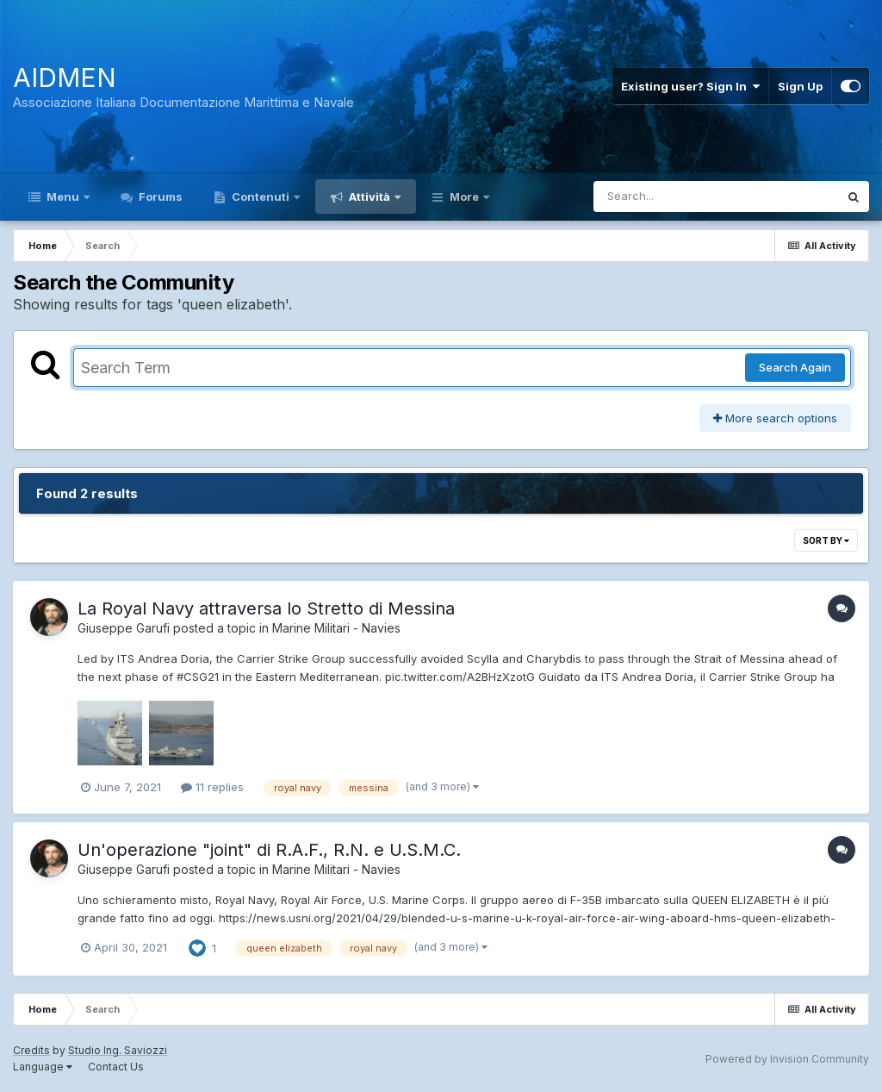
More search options (775, 418)
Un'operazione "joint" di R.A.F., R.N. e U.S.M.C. (269, 849)
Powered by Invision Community (787, 1058)
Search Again (795, 367)
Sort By (826, 540)
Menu (63, 196)
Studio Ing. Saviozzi (117, 1050)
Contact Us (116, 1066)
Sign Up (800, 86)
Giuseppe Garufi (124, 628)
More (464, 196)
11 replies (212, 787)
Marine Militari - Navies (336, 628)
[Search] (668, 196)
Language (42, 1066)
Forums (159, 196)
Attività (369, 196)
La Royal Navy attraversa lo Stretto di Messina (266, 608)
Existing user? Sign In (690, 86)
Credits (31, 1050)
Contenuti (260, 196)
